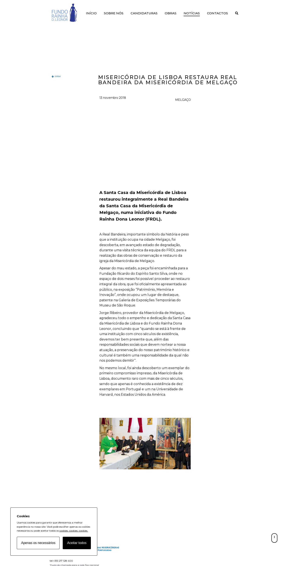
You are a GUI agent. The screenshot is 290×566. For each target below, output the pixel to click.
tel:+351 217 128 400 (61, 560)
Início (91, 13)
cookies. (64, 530)
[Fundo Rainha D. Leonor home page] (99, 551)
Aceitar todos (76, 543)
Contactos (217, 13)
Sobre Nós (113, 13)
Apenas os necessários (38, 543)
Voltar (58, 76)
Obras (170, 13)
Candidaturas (144, 13)
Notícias (192, 13)
